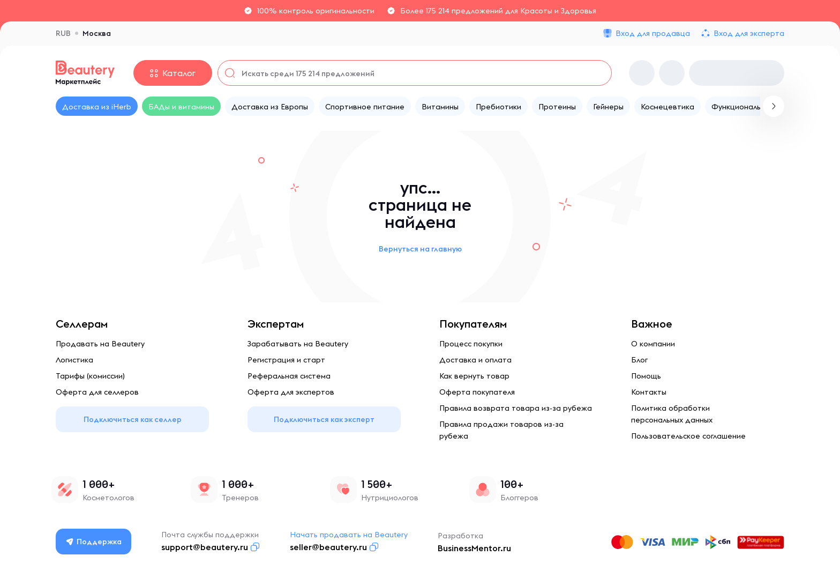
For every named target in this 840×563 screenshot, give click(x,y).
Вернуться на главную (420, 249)
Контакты (648, 392)
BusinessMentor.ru (474, 548)
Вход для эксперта (749, 33)
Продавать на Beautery (100, 344)
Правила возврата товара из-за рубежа (515, 408)
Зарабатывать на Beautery (298, 344)
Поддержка (94, 541)
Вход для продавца (653, 33)
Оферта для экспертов (291, 392)
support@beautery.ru (204, 547)
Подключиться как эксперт (324, 419)
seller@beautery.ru (328, 547)
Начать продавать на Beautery (349, 534)
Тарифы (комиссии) (90, 376)
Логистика (74, 360)
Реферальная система (289, 376)
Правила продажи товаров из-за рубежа (501, 430)
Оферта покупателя (477, 392)
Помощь (646, 376)
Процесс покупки (470, 344)
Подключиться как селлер (133, 419)
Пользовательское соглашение (688, 436)
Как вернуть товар (474, 376)
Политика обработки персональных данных (671, 414)
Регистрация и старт (286, 360)
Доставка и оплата (475, 360)
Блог (639, 360)
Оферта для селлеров (97, 392)
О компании (653, 344)
